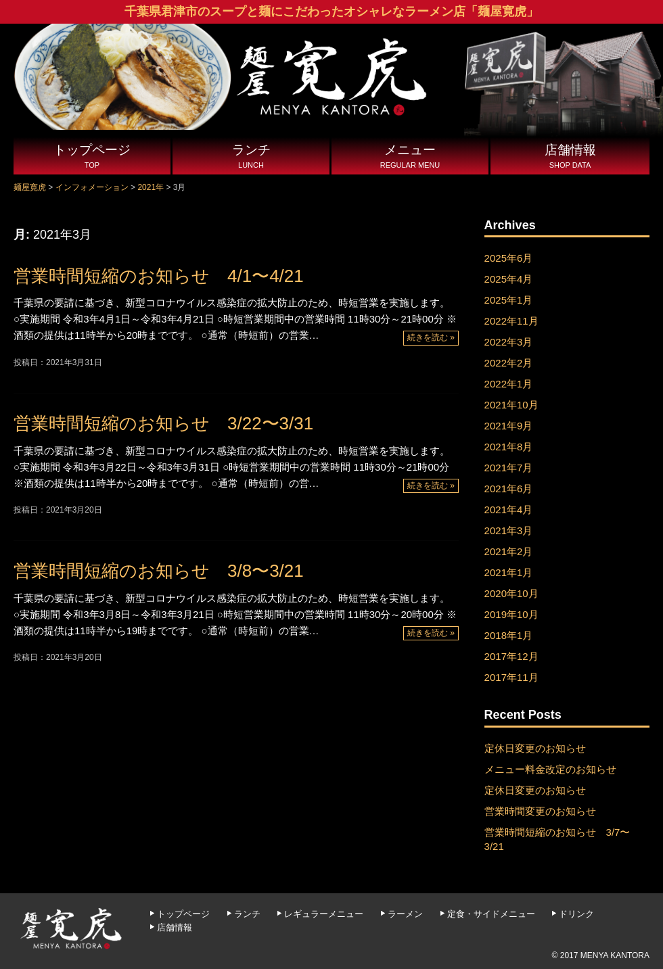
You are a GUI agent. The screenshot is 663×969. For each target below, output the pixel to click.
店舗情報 (570, 157)
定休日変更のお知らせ (535, 748)
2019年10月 (511, 614)
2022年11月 (511, 321)
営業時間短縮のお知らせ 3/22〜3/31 (163, 423)
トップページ (92, 157)
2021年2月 (508, 551)
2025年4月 (508, 279)
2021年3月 (508, 530)
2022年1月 (508, 383)
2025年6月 (508, 258)
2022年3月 (508, 342)
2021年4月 (508, 509)
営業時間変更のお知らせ (540, 811)
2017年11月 (511, 677)
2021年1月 (508, 572)
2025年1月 (508, 300)
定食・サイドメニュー (491, 914)
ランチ (251, 157)
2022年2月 (508, 363)
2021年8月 (508, 446)
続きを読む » (431, 337)
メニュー (410, 157)
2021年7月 (508, 467)
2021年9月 (508, 425)
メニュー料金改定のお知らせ (550, 769)
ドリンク (576, 914)
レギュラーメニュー (323, 914)
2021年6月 (508, 488)
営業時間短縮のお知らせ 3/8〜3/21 (159, 571)
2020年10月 (511, 593)
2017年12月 (511, 656)
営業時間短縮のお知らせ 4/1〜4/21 (159, 276)
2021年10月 (511, 404)
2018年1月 (508, 635)
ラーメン (405, 914)
